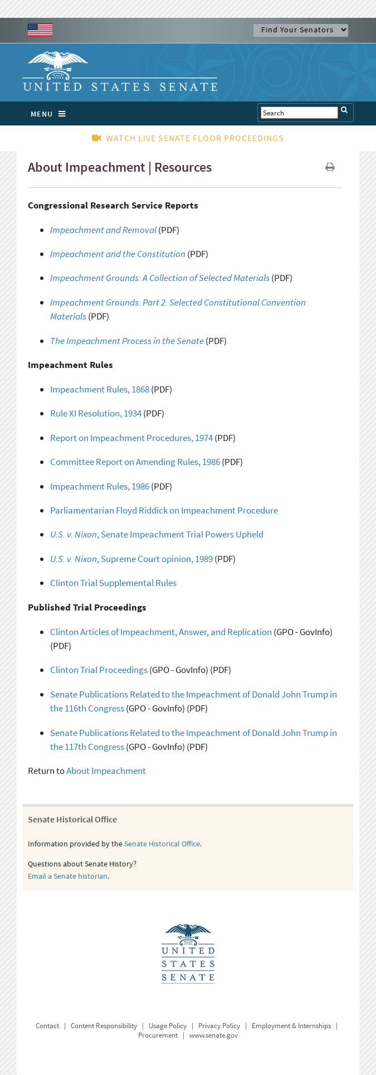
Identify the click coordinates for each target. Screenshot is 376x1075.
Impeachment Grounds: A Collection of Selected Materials (160, 278)
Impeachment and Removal (103, 230)
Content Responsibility (104, 1025)
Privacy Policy (219, 1025)
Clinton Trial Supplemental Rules (113, 583)
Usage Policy (168, 1025)
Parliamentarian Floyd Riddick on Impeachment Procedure (164, 510)
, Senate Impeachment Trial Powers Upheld (156, 534)
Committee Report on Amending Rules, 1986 (135, 462)
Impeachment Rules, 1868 (99, 389)
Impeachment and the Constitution (117, 254)
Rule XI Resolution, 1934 (95, 413)
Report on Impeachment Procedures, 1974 (131, 438)
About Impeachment (106, 770)
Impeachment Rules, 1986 (99, 486)
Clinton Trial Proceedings (99, 670)
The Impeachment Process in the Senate (127, 341)
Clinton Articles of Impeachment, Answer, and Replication (161, 632)
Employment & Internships (291, 1025)
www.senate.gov (213, 1035)
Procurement (158, 1035)
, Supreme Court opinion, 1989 (131, 559)
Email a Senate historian (68, 876)
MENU (51, 114)
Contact (47, 1025)
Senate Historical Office (162, 844)
